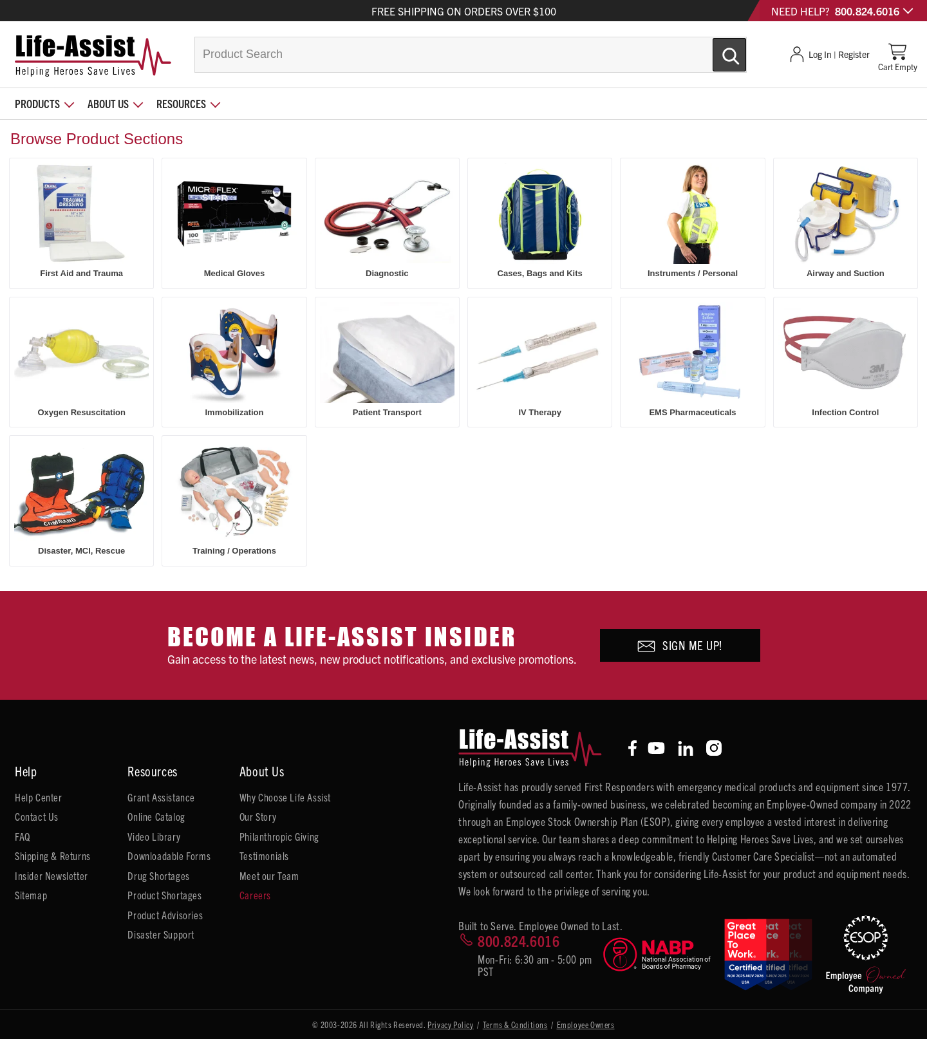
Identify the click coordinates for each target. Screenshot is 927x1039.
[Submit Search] (715, 49)
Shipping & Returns (53, 855)
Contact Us (37, 816)
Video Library (153, 836)
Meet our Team (269, 875)
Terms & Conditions (515, 1024)
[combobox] (470, 55)
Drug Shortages (158, 875)
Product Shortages (164, 894)
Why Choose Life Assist (285, 797)
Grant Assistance (161, 797)
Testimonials (264, 855)
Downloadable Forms (169, 855)
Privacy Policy (450, 1024)
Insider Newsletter (51, 875)
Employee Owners (586, 1024)
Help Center (38, 797)
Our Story (257, 816)
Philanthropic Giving (279, 836)
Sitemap (31, 894)
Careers (255, 894)
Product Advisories (165, 914)
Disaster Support (160, 934)
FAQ (22, 836)
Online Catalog (156, 816)
